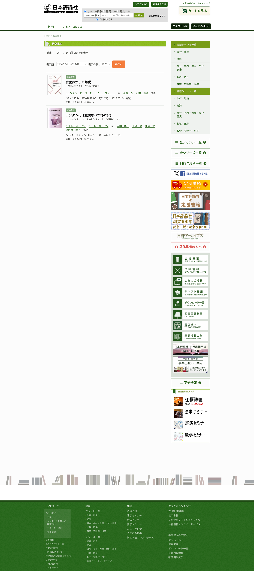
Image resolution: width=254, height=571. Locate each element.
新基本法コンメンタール (140, 537)
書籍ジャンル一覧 (186, 44)
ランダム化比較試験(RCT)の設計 (89, 115)
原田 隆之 (123, 126)
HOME (47, 35)
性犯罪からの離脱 (78, 82)
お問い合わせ (52, 563)
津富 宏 (128, 93)
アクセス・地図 (54, 527)
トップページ (51, 506)
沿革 (49, 516)
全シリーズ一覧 (188, 152)
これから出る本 (73, 27)
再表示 (118, 64)
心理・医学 (183, 76)
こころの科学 (134, 528)
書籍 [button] (94, 26)
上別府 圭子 (73, 129)
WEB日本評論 (176, 511)
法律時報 (132, 511)
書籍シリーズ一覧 (186, 91)
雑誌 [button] (105, 26)
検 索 (139, 15)
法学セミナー (134, 515)
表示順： (51, 64)
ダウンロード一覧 (178, 548)
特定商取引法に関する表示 (58, 555)
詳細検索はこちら (157, 15)
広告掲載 (173, 544)
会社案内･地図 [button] (201, 26)
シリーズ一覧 (93, 537)
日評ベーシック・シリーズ (99, 560)
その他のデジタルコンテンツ (184, 520)
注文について (52, 547)
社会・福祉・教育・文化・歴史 (191, 67)
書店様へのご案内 (178, 535)
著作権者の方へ (188, 246)
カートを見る (197, 10)
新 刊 (51, 27)
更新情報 (188, 382)
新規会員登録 (159, 4)
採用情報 (51, 531)
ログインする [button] (141, 4)
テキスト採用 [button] (180, 26)
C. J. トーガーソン (98, 126)
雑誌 (129, 506)
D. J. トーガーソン (76, 126)
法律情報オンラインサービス (184, 524)
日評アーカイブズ (155, 26)
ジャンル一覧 (93, 511)
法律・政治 (183, 51)
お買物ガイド (188, 3)
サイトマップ (203, 3)
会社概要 (51, 513)
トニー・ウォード (105, 93)
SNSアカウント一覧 (55, 543)
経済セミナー (134, 520)
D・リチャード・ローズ (79, 93)
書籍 (88, 506)
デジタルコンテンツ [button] (127, 26)
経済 (179, 59)
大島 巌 (137, 126)
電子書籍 (173, 515)
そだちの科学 (134, 533)
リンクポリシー (53, 559)
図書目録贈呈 (175, 553)
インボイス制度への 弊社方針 (56, 522)
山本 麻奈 (142, 93)
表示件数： (94, 64)
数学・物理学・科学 (188, 84)
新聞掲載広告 (175, 557)
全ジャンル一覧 (188, 142)
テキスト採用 (175, 539)
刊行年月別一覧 (188, 163)
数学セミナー (134, 524)
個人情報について (54, 551)
